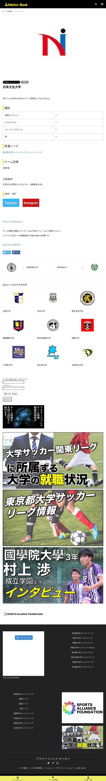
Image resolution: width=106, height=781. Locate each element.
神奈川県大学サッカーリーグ (82, 657)
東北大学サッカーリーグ (82, 638)
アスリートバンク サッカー (53, 758)
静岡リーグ (23, 699)
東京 (24, 82)
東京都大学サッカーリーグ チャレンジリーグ (22, 152)
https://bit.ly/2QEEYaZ (12, 245)
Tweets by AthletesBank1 (11, 678)
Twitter (48, 763)
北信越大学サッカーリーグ (82, 667)
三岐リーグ (23, 709)
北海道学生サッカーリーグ (82, 633)
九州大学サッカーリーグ (23, 728)
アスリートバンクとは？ (65, 768)
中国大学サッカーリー (23, 718)
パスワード (7, 385)
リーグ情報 (22, 768)
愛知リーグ (23, 704)
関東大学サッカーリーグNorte (83, 648)
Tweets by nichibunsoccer (13, 222)
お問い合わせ (81, 768)
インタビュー (49, 768)
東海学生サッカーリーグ (23, 694)
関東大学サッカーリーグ (82, 643)
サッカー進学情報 (35, 768)
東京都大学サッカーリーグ (82, 652)
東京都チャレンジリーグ (11, 82)
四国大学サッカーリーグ (23, 723)
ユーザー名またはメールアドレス (15, 379)
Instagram (58, 763)
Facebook (53, 763)
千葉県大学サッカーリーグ (82, 662)
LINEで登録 (10, 393)
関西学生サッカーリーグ (23, 713)
